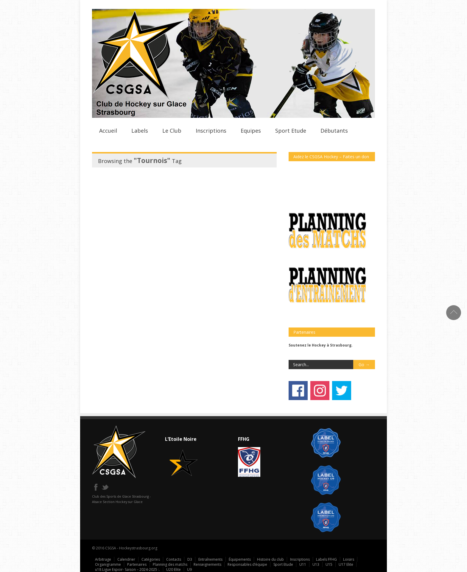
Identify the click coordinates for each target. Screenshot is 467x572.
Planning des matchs (170, 564)
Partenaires (137, 564)
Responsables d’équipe (247, 564)
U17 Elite (346, 564)
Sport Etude (290, 130)
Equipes (251, 130)
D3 (189, 559)
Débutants (334, 130)
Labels (139, 130)
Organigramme (108, 564)
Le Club (171, 130)
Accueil (108, 130)
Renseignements (207, 564)
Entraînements (210, 559)
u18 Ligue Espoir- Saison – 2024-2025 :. (127, 569)
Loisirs (348, 559)
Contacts (173, 559)
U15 (329, 564)
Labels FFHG (326, 559)
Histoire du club (270, 559)
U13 (315, 564)
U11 (302, 564)
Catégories (150, 559)
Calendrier (126, 559)
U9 (189, 569)
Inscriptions (211, 130)
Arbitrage (103, 559)
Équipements (240, 559)
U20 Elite (173, 569)
